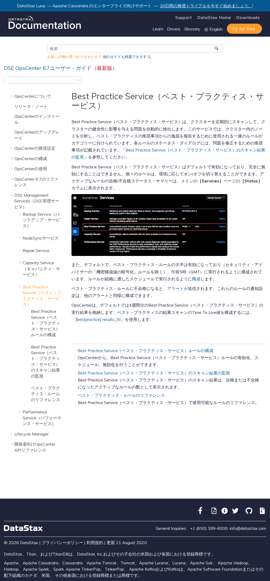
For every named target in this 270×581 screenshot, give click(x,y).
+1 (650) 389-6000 (209, 528)
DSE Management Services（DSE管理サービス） (36, 201)
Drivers (173, 28)
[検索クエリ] (135, 48)
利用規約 (95, 542)
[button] (12, 96)
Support (183, 17)
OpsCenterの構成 (30, 158)
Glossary (192, 28)
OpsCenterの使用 (30, 168)
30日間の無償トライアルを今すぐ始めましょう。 (206, 5)
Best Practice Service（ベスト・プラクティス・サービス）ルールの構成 (45, 323)
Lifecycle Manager (31, 434)
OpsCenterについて (32, 96)
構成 (196, 278)
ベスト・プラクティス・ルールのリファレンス (45, 393)
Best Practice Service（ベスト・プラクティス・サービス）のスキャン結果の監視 (154, 372)
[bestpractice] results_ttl (98, 319)
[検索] (217, 48)
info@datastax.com (248, 528)
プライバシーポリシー (62, 542)
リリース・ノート (31, 106)
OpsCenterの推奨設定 (34, 148)
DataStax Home (214, 17)
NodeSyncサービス (41, 238)
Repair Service (36, 250)
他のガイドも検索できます (125, 56)
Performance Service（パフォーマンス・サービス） (42, 417)
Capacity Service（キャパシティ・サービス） (41, 268)
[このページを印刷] (263, 81)
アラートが (177, 288)
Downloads (248, 17)
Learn (158, 28)
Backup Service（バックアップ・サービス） (41, 220)
